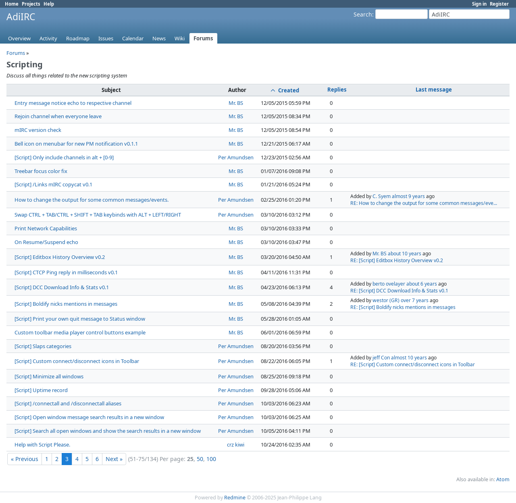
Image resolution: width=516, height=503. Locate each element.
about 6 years (421, 283)
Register (499, 4)
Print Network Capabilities (46, 228)
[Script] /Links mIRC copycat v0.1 (53, 184)
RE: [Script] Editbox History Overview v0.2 (396, 260)
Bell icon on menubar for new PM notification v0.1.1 (76, 143)
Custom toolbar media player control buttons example (80, 332)
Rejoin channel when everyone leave (58, 116)
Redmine (235, 497)
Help (49, 4)
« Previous (24, 459)
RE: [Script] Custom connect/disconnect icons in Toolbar (412, 364)
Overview (19, 38)
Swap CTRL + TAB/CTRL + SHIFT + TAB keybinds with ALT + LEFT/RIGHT (98, 214)
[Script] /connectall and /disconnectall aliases (68, 403)
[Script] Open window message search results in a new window (89, 417)
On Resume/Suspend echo (46, 242)
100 (211, 459)
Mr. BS (236, 102)
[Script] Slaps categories (43, 346)
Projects (31, 4)
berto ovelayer (388, 283)
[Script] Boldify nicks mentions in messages (66, 303)
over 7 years (415, 300)
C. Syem (381, 196)
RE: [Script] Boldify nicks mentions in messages (403, 307)
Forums (203, 38)
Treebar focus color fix (41, 171)
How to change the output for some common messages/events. (92, 199)
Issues (105, 38)
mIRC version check (38, 130)
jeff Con (381, 357)
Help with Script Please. (42, 444)
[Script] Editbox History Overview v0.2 (60, 257)
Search (363, 14)
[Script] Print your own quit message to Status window (80, 318)
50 (200, 459)
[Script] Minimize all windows (49, 376)
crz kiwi (235, 444)
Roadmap (77, 38)
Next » (114, 459)
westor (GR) (385, 300)
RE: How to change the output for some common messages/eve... (423, 203)
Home (12, 4)
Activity (48, 38)
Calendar (133, 38)
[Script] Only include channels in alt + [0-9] (64, 157)
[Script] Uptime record (41, 390)
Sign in (479, 4)
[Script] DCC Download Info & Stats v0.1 (62, 287)
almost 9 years (408, 196)
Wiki (180, 38)
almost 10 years (409, 357)
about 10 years (404, 253)
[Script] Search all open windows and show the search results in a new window (108, 430)
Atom (503, 479)
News (159, 38)
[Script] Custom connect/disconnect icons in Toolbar (77, 361)
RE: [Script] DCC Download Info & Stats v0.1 (399, 290)
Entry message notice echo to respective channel (73, 102)
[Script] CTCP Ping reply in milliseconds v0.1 (66, 272)
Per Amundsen (236, 157)
